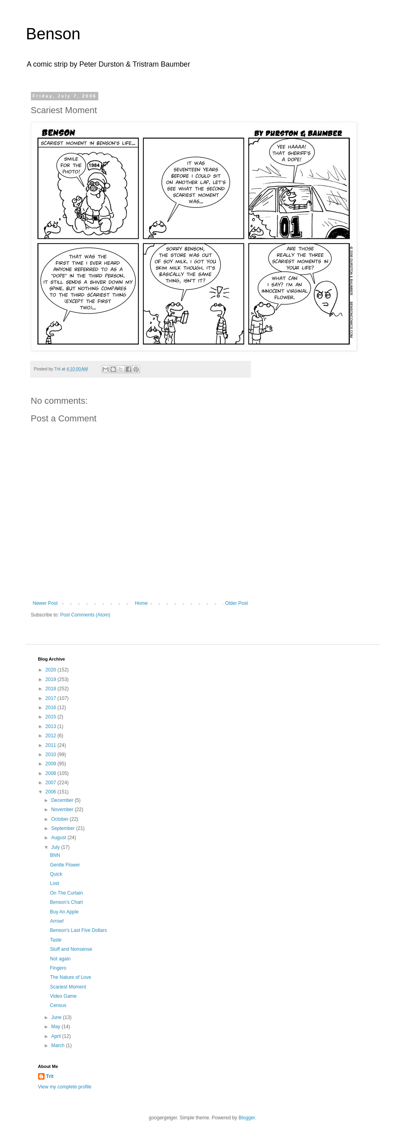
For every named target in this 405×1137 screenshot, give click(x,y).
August (59, 837)
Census (58, 1005)
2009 (51, 764)
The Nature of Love (70, 977)
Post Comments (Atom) (85, 615)
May (56, 1026)
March (58, 1045)
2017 (51, 698)
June (57, 1017)
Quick (56, 874)
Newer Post (45, 603)
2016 (51, 707)
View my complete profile (65, 1087)
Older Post (236, 603)
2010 (51, 754)
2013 (51, 726)
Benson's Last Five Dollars (78, 930)
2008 (51, 773)
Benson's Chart (66, 902)
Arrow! (57, 921)
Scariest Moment (68, 987)
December (63, 800)
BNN (55, 855)
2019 (51, 679)
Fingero (58, 968)
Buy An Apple (64, 912)
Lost (54, 883)
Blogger (246, 1118)
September (63, 828)
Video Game (63, 996)
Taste (55, 940)
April (56, 1036)
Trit (50, 1076)
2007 (51, 782)
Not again (60, 959)
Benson (53, 34)
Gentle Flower (65, 865)
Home (141, 603)
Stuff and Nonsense (71, 949)
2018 (51, 689)
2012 (51, 735)
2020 (51, 670)
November (63, 809)
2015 (51, 717)
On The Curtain (66, 893)
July (56, 847)
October (60, 819)
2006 (51, 792)
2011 (51, 745)
